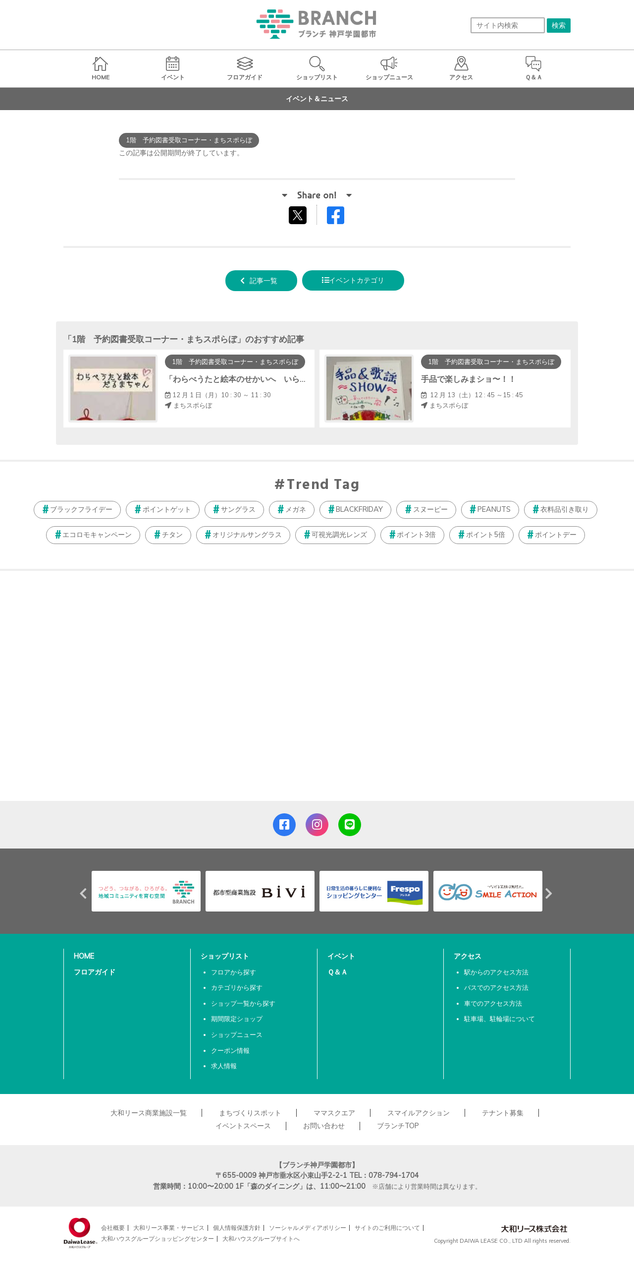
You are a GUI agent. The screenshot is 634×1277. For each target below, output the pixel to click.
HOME (84, 956)
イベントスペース (243, 1125)
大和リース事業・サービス (169, 1227)
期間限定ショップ (237, 1019)
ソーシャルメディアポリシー (307, 1227)
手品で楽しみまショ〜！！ (468, 379)
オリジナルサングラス (247, 534)
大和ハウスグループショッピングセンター (157, 1238)
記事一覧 (263, 280)
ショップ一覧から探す (243, 1003)
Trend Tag (323, 485)
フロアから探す (233, 972)
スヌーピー (430, 509)
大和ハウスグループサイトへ (261, 1238)
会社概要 (113, 1227)
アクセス (467, 956)
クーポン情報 (230, 1050)
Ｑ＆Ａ (337, 972)
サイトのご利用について (387, 1227)
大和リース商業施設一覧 (148, 1112)
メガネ (295, 509)
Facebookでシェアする (342, 217)
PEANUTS (494, 509)
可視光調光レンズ (339, 534)
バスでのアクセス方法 (496, 987)
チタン (172, 534)
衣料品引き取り (564, 509)
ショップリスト (225, 956)
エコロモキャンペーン (97, 534)
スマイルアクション (418, 1112)
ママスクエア (334, 1112)
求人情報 (224, 1066)
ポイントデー (556, 534)
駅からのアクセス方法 (496, 972)
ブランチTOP (398, 1125)
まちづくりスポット (250, 1112)
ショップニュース (237, 1034)
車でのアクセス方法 (493, 1003)
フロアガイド (94, 972)
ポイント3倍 (416, 534)
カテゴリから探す (237, 987)
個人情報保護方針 (237, 1227)
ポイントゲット (167, 509)
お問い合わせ (324, 1125)
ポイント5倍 (485, 534)
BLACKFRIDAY (359, 509)
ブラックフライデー (81, 509)
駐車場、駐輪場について (499, 1019)
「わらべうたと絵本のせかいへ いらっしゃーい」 (256, 379)
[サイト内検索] (508, 25)
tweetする (299, 215)
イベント (341, 956)
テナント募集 (503, 1112)
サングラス (238, 509)
